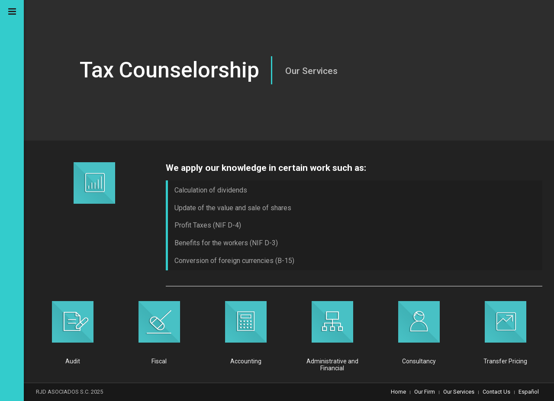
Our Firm (424, 391)
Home (398, 391)
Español (529, 391)
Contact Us (496, 391)
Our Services (458, 391)
